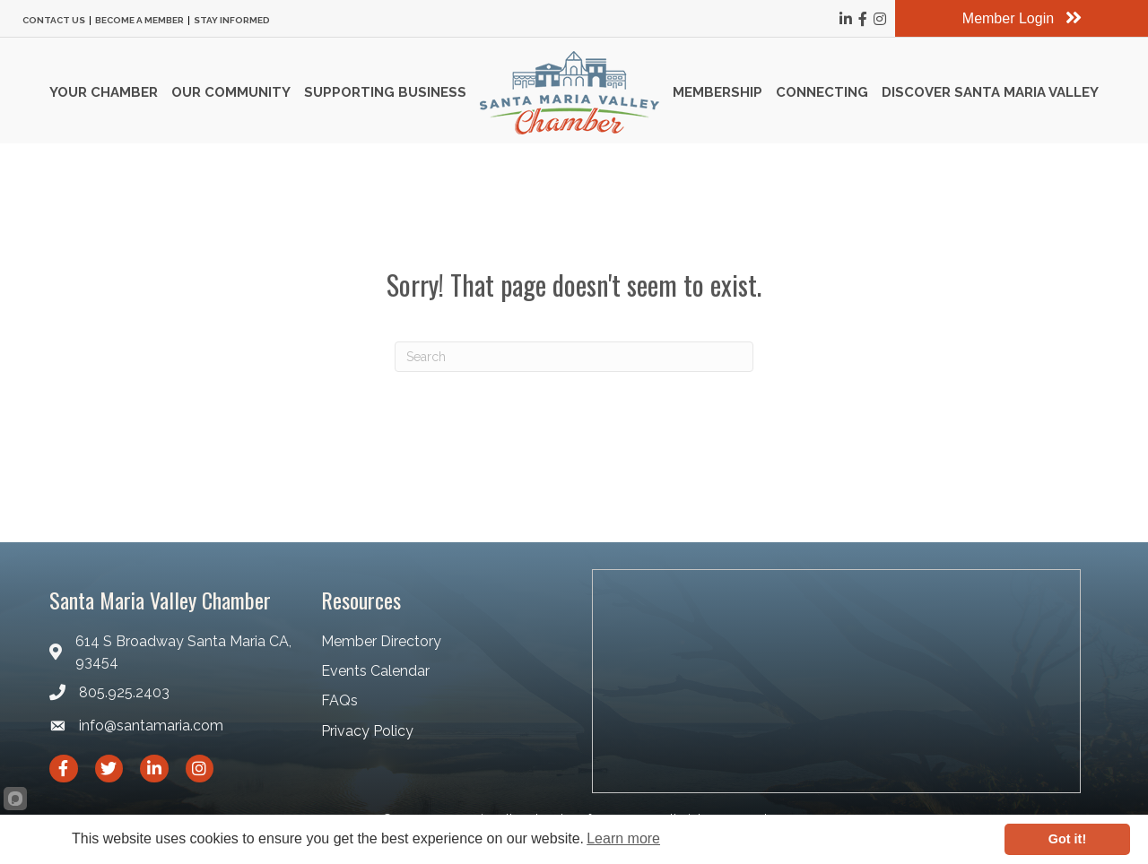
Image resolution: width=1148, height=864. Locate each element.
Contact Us (53, 20)
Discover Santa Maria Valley (990, 92)
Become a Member (139, 20)
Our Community (231, 92)
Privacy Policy (367, 730)
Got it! (1067, 839)
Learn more (623, 838)
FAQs (339, 700)
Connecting (822, 92)
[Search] (574, 356)
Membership (717, 92)
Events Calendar (375, 670)
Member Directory (381, 641)
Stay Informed (232, 20)
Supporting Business (385, 92)
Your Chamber (103, 92)
